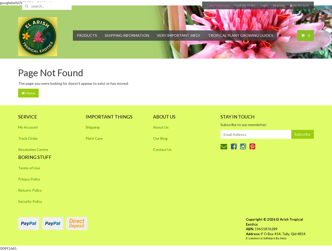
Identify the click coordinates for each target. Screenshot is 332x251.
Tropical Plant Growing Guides (240, 35)
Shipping (93, 127)
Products (87, 35)
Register (279, 5)
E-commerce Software (260, 238)
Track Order (28, 138)
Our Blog (160, 138)
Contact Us (162, 149)
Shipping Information (127, 35)
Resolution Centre (33, 149)
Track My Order (244, 5)
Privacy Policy (29, 179)
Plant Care (94, 138)
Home (28, 93)
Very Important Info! (178, 35)
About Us (161, 127)
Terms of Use (29, 168)
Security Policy (30, 201)
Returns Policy (30, 190)
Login (264, 5)
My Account (28, 127)
